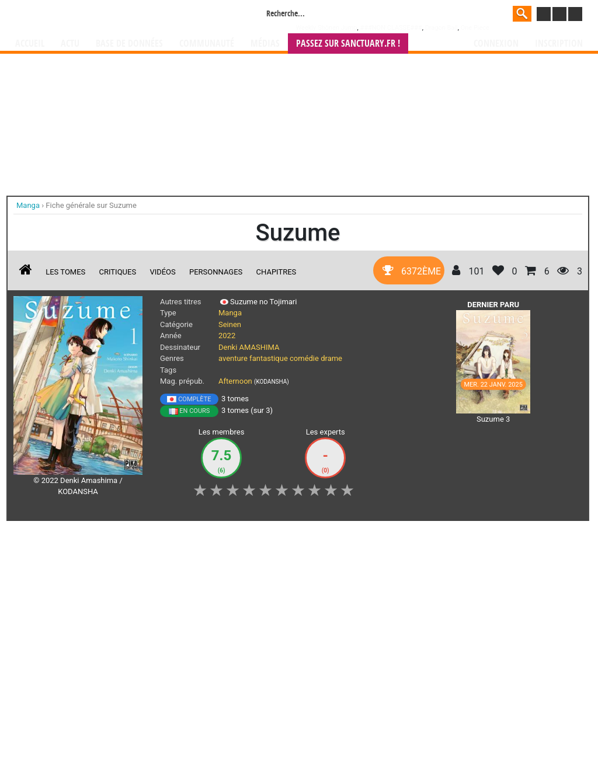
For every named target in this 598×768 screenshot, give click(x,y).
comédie (304, 358)
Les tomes (65, 271)
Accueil (29, 43)
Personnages (215, 271)
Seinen (229, 324)
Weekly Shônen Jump (326, 28)
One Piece (475, 28)
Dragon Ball (441, 28)
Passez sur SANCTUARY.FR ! (348, 43)
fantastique (268, 358)
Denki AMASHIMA (248, 347)
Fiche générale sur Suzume (91, 205)
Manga (109, 16)
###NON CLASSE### (391, 28)
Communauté (206, 43)
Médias (265, 43)
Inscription (559, 43)
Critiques (118, 271)
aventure (233, 358)
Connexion (496, 43)
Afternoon (235, 381)
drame (331, 358)
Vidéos (162, 271)
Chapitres (276, 271)
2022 (226, 335)
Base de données (129, 43)
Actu (70, 43)
